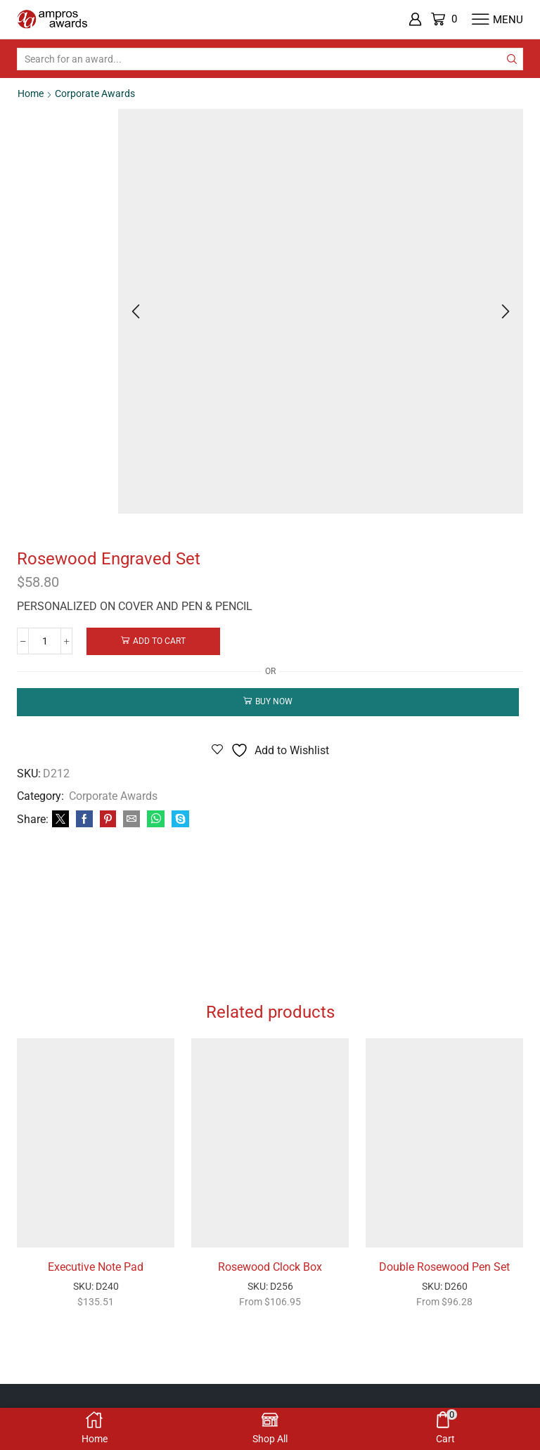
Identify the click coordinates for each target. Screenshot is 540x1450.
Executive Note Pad (95, 1267)
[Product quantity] (45, 641)
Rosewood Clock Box (270, 1267)
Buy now (273, 701)
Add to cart (160, 641)
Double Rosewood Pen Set (444, 1267)
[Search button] (511, 59)
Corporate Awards (95, 93)
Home (31, 93)
